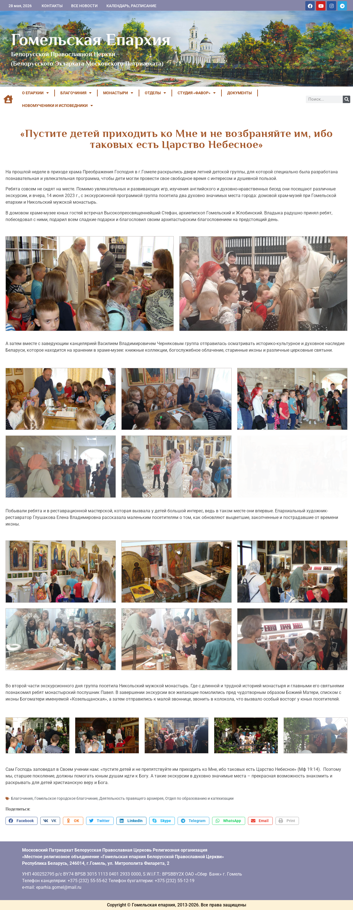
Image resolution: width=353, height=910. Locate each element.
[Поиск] (346, 99)
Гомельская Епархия (91, 39)
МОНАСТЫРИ (118, 93)
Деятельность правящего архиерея (131, 798)
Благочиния (22, 798)
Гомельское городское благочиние (66, 798)
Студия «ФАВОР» (197, 93)
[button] (22, 821)
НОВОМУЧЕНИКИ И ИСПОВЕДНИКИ (57, 105)
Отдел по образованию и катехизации (199, 798)
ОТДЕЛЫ (155, 93)
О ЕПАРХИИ (35, 93)
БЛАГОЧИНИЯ (76, 93)
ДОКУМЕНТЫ (239, 93)
